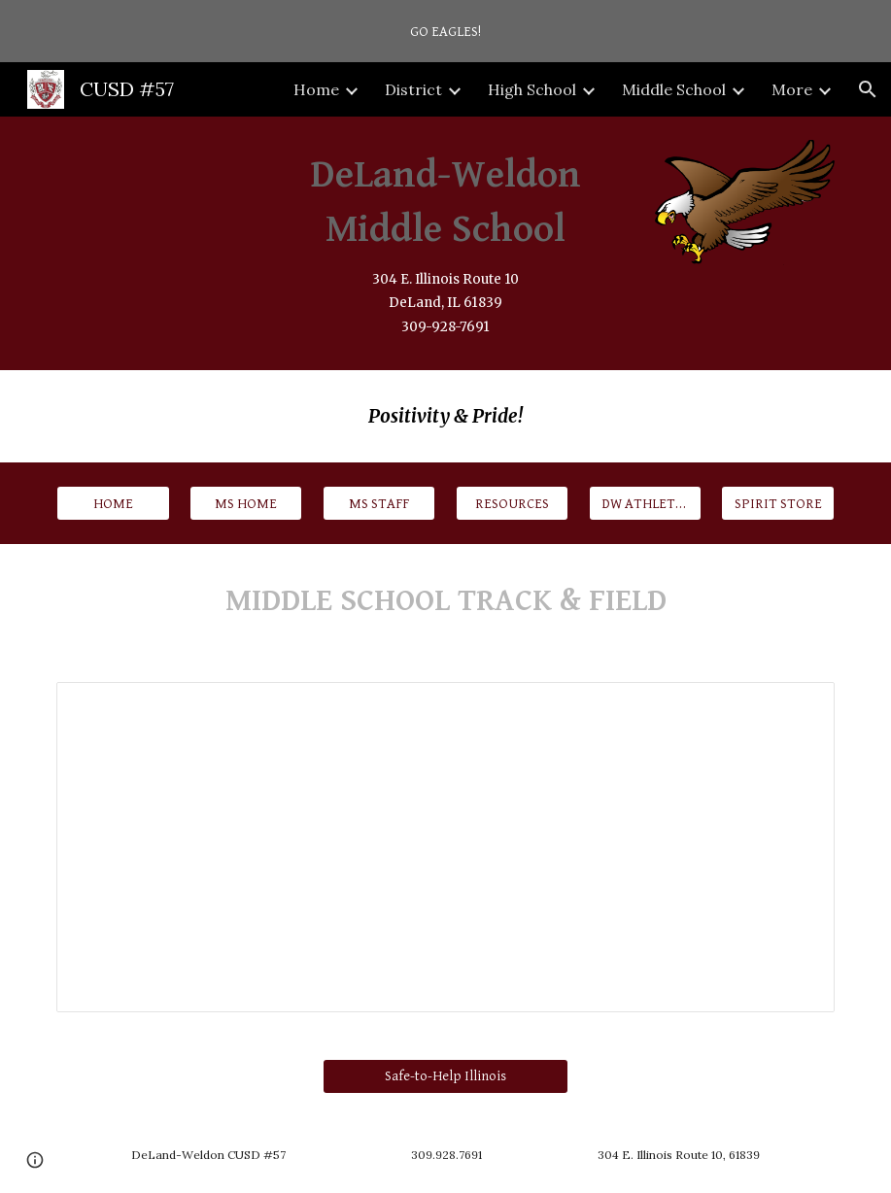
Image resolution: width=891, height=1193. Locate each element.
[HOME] (112, 503)
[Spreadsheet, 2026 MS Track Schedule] (445, 847)
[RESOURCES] (512, 503)
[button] (867, 89)
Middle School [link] (674, 89)
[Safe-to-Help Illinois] (445, 1076)
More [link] (791, 89)
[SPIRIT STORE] (777, 503)
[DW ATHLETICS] (645, 503)
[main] (446, 243)
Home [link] (316, 89)
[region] (445, 31)
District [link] (413, 89)
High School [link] (532, 89)
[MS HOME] (245, 503)
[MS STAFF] (379, 503)
